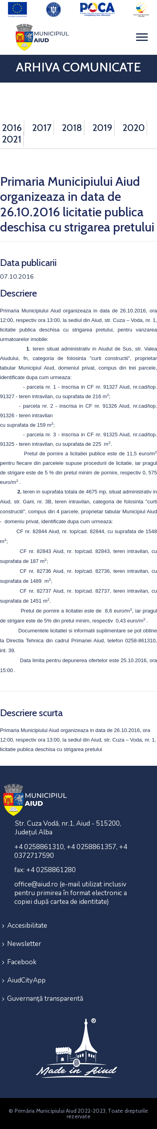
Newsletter (24, 943)
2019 (102, 127)
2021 (11, 139)
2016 (12, 127)
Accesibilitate (27, 925)
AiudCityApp (26, 980)
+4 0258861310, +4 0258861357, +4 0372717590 (70, 851)
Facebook (21, 962)
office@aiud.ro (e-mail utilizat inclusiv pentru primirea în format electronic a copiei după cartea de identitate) (70, 893)
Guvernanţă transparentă (45, 998)
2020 (134, 127)
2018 (72, 127)
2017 (42, 127)
